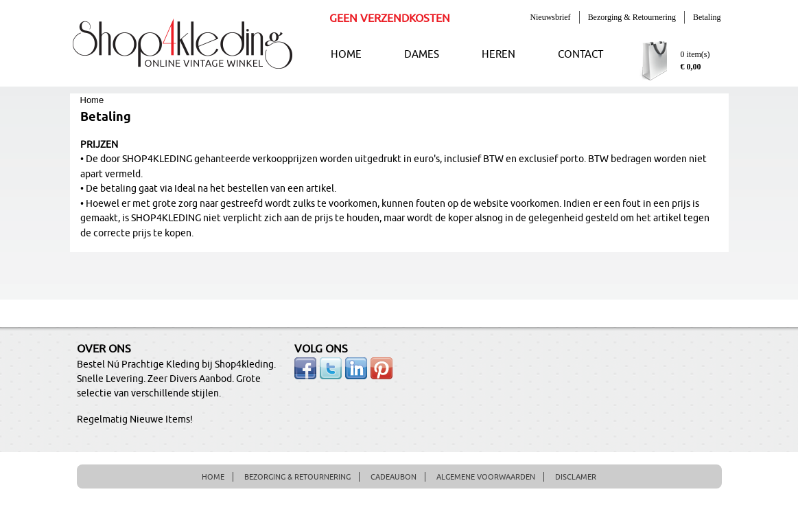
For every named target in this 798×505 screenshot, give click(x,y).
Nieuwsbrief (550, 17)
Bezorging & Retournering (632, 17)
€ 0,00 (691, 66)
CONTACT (580, 54)
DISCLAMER (575, 477)
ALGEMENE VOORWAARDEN (485, 477)
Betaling (707, 17)
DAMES (421, 54)
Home (92, 100)
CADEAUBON (393, 477)
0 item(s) (695, 54)
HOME (346, 54)
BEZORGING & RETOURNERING (297, 477)
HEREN (498, 54)
